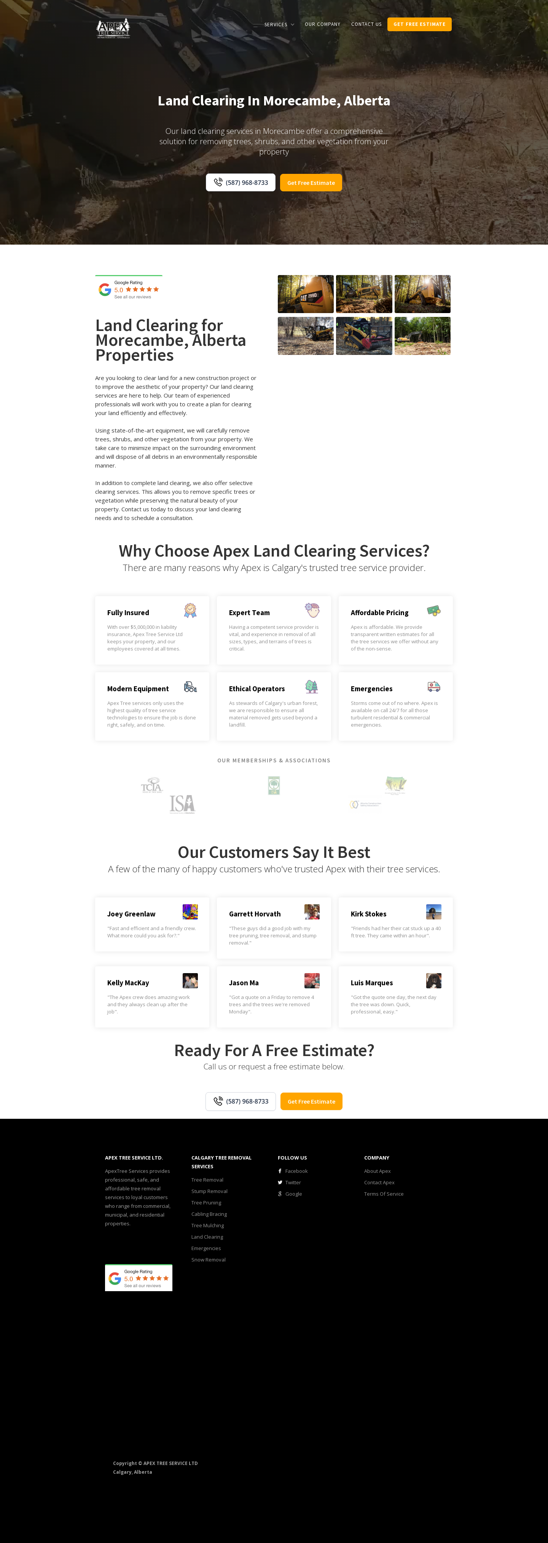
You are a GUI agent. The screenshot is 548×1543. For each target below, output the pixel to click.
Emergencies (206, 1248)
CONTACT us (366, 24)
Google (293, 1193)
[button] (279, 24)
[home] (113, 28)
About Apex (377, 1171)
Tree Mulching (207, 1225)
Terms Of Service (384, 1193)
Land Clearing (207, 1236)
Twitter (293, 1182)
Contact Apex (379, 1182)
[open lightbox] (306, 294)
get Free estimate (419, 24)
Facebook (296, 1171)
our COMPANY (323, 24)
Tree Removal (207, 1179)
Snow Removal (208, 1259)
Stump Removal (209, 1191)
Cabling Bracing (209, 1214)
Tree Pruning (206, 1202)
